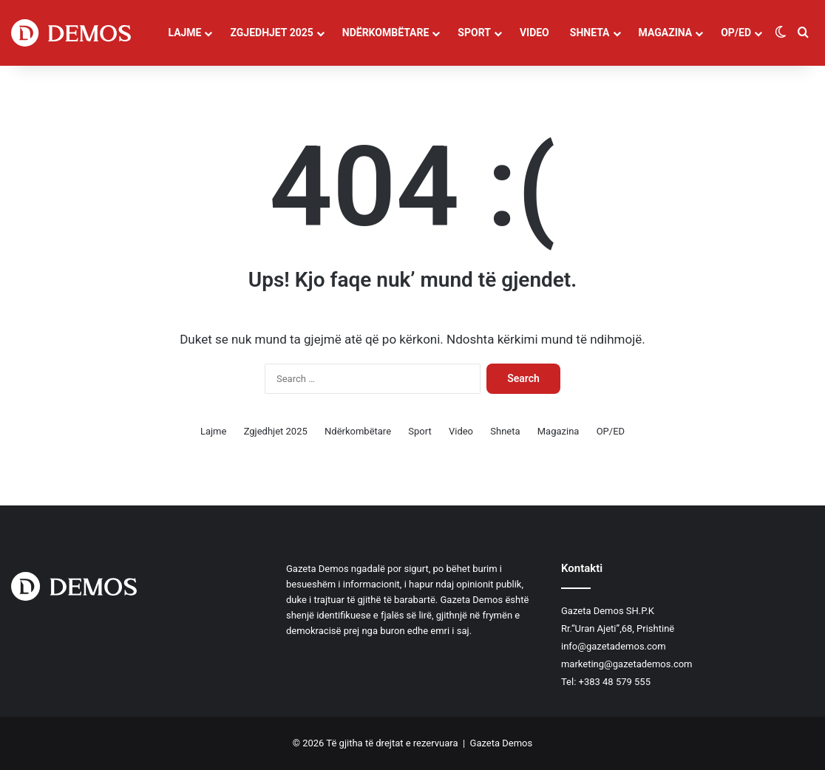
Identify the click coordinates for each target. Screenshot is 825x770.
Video (534, 32)
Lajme (184, 32)
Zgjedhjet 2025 (271, 32)
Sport (474, 32)
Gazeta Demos (501, 743)
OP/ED (736, 32)
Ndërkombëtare (386, 32)
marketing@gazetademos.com (627, 664)
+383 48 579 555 (615, 681)
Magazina (666, 32)
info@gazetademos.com (613, 646)
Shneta (590, 32)
